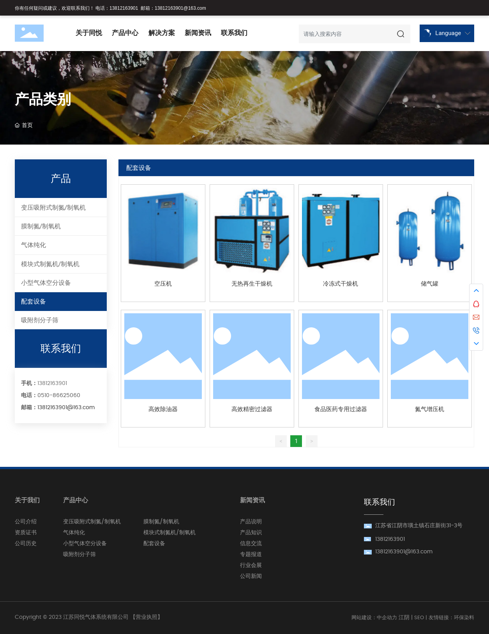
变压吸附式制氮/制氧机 (92, 522)
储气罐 (429, 284)
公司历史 (26, 543)
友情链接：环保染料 (451, 617)
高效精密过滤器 (251, 409)
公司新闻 (251, 576)
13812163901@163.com (180, 8)
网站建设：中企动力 (374, 617)
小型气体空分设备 (85, 543)
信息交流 (251, 543)
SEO (419, 617)
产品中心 (75, 500)
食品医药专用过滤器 (340, 409)
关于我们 (27, 500)
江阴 (404, 617)
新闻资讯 (252, 500)
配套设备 (154, 543)
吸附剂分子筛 (79, 554)
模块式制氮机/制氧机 (169, 532)
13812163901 (123, 8)
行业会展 (251, 565)
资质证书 (26, 532)
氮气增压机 (429, 409)
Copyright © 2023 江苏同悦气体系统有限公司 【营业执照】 (89, 617)
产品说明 (251, 522)
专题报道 (251, 554)
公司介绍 (26, 522)
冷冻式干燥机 (340, 284)
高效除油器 (163, 409)
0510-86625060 (58, 395)
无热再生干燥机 (251, 284)
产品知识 (251, 532)
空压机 (163, 284)
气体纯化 (74, 532)
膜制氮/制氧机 (161, 522)
